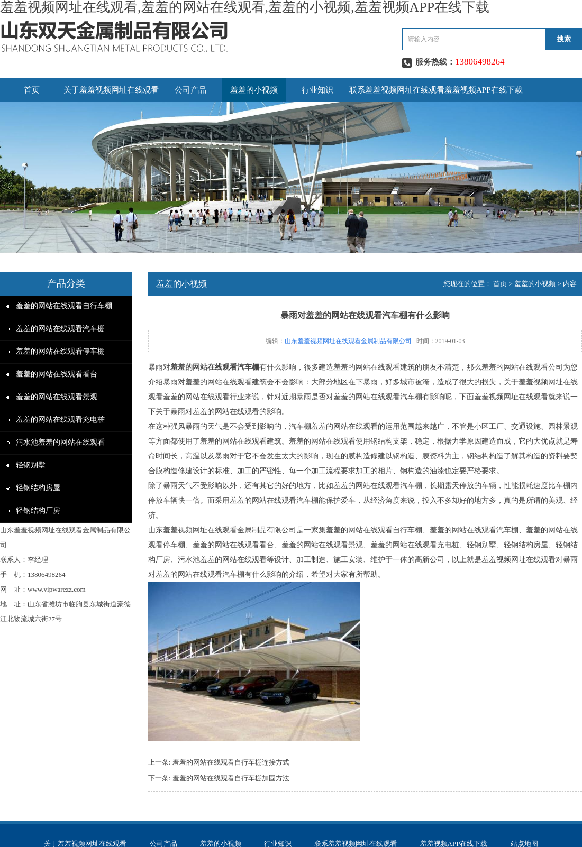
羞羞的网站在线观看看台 (56, 374)
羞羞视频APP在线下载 (483, 90)
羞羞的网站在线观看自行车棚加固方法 (230, 778)
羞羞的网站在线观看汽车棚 (60, 329)
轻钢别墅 (31, 465)
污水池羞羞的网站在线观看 (60, 442)
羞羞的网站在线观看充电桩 (60, 419)
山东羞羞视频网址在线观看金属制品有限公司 (348, 341)
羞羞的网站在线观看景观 (56, 397)
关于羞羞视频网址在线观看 (111, 90)
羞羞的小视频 (254, 90)
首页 (32, 90)
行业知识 (317, 90)
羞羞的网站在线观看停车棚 (60, 351)
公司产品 (190, 90)
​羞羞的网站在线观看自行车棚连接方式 (230, 762)
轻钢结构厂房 (38, 510)
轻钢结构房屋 (38, 488)
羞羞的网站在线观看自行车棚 (64, 306)
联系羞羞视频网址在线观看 (396, 90)
